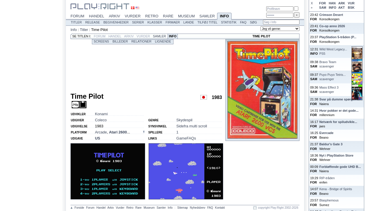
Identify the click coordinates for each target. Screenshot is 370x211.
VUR (351, 3)
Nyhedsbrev (197, 207)
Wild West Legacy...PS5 (333, 51)
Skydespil (184, 120)
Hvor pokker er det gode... (339, 110)
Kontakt (220, 207)
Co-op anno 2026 (332, 26)
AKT (341, 7)
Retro (151, 16)
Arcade (101, 132)
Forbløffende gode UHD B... (340, 166)
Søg (253, 22)
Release (92, 22)
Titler (76, 22)
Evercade (326, 133)
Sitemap (182, 207)
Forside (79, 207)
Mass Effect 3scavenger (328, 89)
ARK (341, 3)
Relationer (141, 41)
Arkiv (114, 16)
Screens (101, 41)
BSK (351, 7)
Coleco (100, 120)
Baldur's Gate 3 (331, 144)
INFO (332, 7)
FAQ (243, 22)
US (97, 138)
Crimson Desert (331, 14)
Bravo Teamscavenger (327, 64)
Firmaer (173, 22)
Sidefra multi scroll (191, 126)
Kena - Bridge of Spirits (335, 189)
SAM (322, 7)
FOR (322, 3)
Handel (96, 16)
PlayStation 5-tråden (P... (337, 37)
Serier (138, 22)
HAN (332, 3)
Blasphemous (329, 200)
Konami (101, 114)
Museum (186, 16)
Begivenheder (116, 22)
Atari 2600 (118, 132)
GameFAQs (186, 138)
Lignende (163, 41)
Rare (168, 16)
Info (224, 16)
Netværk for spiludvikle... (338, 122)
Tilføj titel (207, 22)
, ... (112, 132)
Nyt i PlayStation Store (336, 155)
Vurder (132, 16)
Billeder (120, 41)
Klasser (154, 22)
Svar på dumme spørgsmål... (341, 99)
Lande (188, 22)
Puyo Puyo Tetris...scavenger (332, 77)
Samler (207, 16)
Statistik (228, 22)
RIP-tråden (327, 178)
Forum (77, 16)
